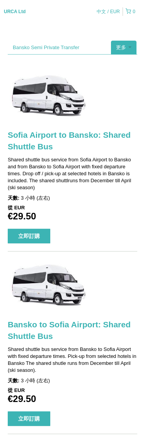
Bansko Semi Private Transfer (46, 47)
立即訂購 (29, 236)
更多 (123, 47)
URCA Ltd (15, 11)
